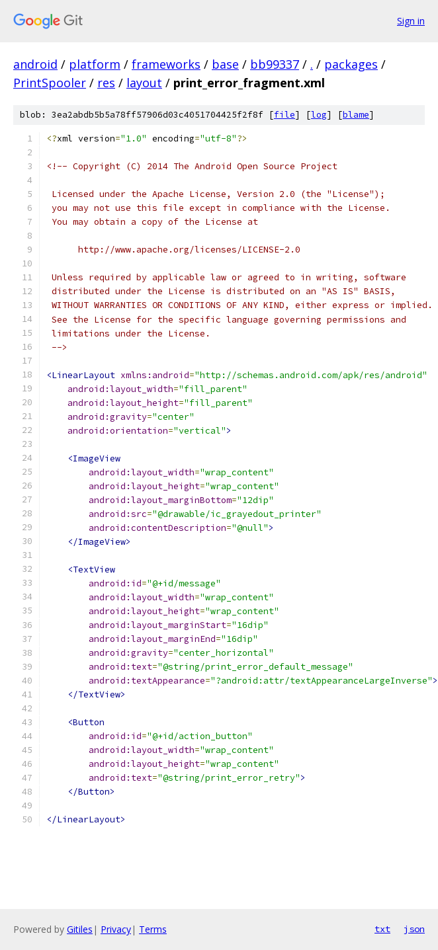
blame (356, 114)
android (35, 64)
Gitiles (80, 929)
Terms (153, 929)
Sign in (411, 21)
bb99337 (274, 64)
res (106, 83)
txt (382, 929)
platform (94, 64)
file (284, 114)
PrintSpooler (49, 83)
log (319, 114)
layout (144, 83)
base (225, 64)
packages (351, 64)
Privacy (116, 929)
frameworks (166, 64)
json (414, 929)
